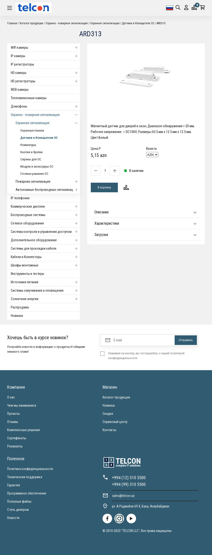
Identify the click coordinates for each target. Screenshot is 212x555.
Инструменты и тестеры (27, 274)
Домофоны (45, 106)
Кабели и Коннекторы (45, 257)
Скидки (108, 414)
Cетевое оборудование (45, 223)
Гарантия (13, 485)
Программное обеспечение (26, 493)
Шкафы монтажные (45, 265)
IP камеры (45, 56)
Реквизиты (15, 446)
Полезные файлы (19, 501)
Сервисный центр (115, 422)
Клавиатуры (28, 145)
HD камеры (45, 73)
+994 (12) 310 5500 (129, 477)
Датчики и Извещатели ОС (138, 23)
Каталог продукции (31, 23)
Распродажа (20, 307)
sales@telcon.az (123, 496)
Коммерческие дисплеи (45, 206)
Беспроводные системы (45, 215)
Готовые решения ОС (34, 173)
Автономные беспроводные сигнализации (48, 190)
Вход (186, 7)
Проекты (13, 414)
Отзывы (12, 422)
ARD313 (161, 23)
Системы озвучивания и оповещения (45, 290)
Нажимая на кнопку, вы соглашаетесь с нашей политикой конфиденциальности (146, 355)
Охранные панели (32, 130)
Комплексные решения (23, 430)
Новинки (17, 316)
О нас (11, 397)
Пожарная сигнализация (48, 181)
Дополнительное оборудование (45, 240)
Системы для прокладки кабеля (45, 248)
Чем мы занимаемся (21, 405)
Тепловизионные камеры (28, 98)
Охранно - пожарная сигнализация (67, 23)
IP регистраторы (22, 64)
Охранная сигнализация (105, 23)
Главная (12, 23)
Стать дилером (18, 510)
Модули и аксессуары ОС (36, 166)
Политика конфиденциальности (30, 469)
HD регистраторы (45, 81)
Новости (13, 518)
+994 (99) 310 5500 (129, 484)
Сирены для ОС (30, 159)
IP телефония (20, 198)
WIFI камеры (45, 47)
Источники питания (45, 282)
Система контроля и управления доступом (45, 232)
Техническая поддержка (24, 477)
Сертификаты (16, 438)
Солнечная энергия (45, 299)
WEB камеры (20, 89)
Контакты (109, 430)
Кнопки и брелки (31, 152)
